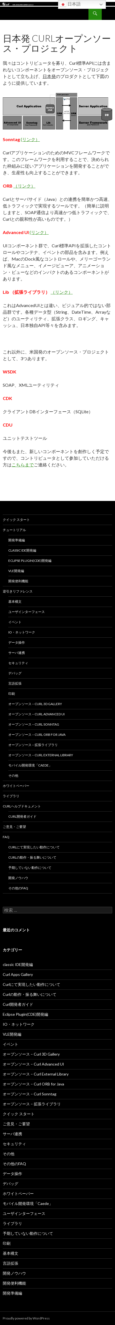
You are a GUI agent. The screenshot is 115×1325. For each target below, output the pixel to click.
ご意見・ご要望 (14, 827)
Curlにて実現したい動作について (34, 847)
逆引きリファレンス (18, 591)
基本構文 (15, 601)
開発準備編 (16, 540)
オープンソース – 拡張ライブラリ (33, 745)
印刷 (11, 694)
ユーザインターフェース (26, 612)
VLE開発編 (16, 571)
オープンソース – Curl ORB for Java (37, 734)
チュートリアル (14, 530)
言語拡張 (15, 683)
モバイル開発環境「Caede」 (30, 765)
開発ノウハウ (18, 878)
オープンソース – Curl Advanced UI (36, 714)
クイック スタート (16, 520)
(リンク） (30, 139)
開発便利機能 (18, 581)
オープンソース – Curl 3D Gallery (35, 704)
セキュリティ (18, 663)
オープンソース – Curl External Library (40, 755)
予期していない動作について (29, 868)
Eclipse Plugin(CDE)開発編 (29, 560)
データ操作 (16, 642)
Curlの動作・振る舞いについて (32, 857)
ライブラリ (11, 796)
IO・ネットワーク (21, 632)
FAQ (6, 837)
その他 (13, 775)
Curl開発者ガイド (22, 816)
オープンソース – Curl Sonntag (33, 724)
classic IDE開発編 (22, 550)
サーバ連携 (16, 653)
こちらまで (23, 464)
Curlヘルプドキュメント (22, 806)
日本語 (70, 4)
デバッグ (15, 673)
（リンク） (24, 185)
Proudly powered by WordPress (26, 1318)
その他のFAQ (18, 888)
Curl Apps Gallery (18, 974)
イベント (15, 622)
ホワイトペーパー (16, 786)
